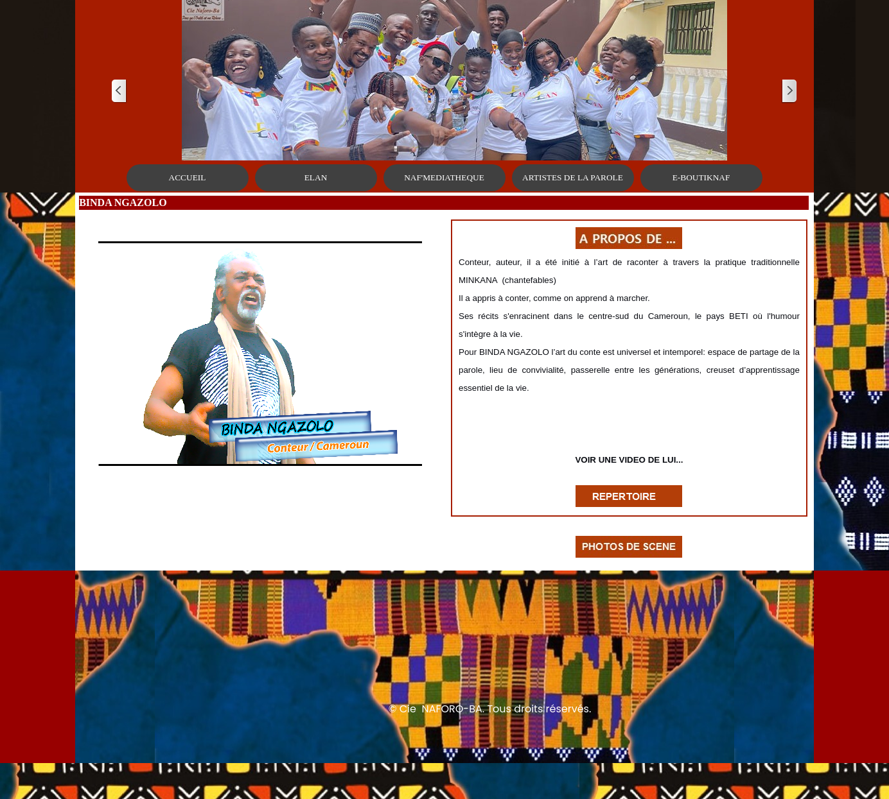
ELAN (316, 177)
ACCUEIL (187, 177)
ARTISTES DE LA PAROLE (572, 177)
